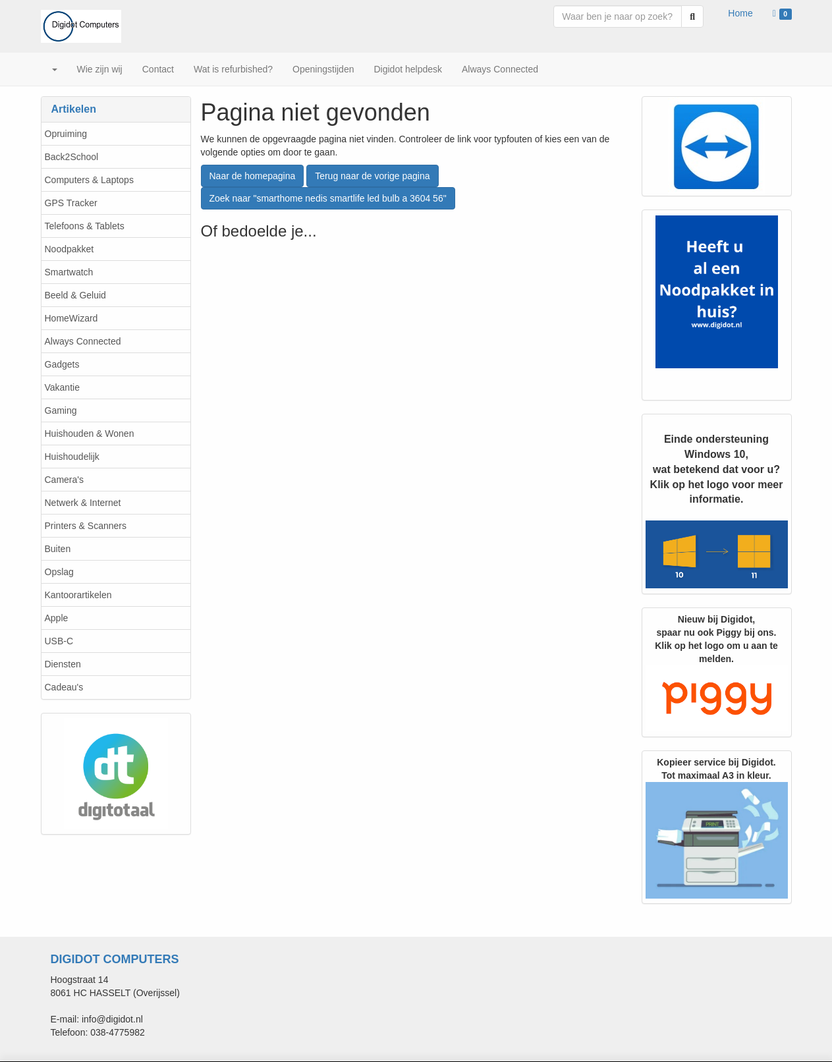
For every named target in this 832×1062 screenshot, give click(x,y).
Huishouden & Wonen (89, 433)
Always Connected (83, 341)
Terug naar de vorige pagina (372, 176)
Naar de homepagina (252, 176)
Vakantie (62, 387)
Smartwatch (69, 272)
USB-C (59, 641)
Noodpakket (69, 249)
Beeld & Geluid (75, 295)
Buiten (58, 549)
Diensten (63, 664)
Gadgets (62, 364)
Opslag (59, 572)
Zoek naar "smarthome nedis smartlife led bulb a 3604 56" (328, 198)
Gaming (61, 410)
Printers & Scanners (86, 525)
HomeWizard (71, 318)
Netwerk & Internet (83, 502)
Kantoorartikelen (78, 595)
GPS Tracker (71, 203)
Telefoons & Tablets (85, 226)
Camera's (64, 479)
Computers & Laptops (89, 180)
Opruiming (66, 133)
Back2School (72, 157)
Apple (57, 618)
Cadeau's (64, 687)
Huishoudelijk (72, 456)
